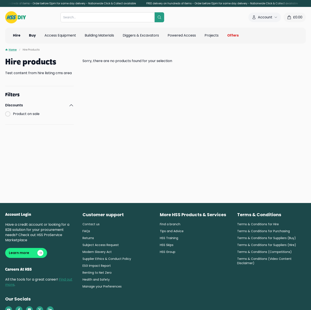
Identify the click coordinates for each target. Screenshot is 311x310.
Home (11, 49)
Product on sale (26, 113)
